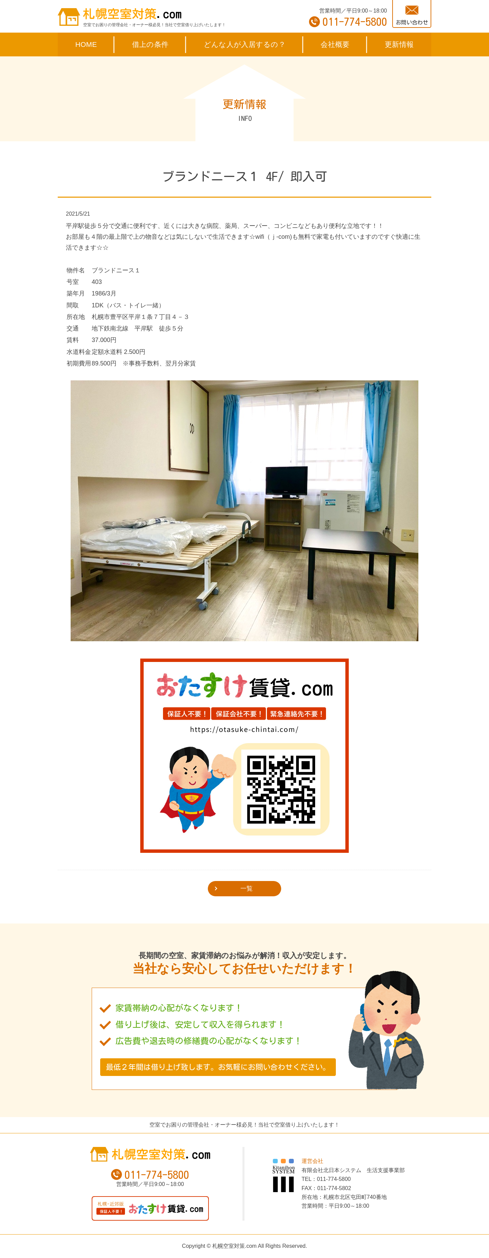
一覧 (246, 888)
